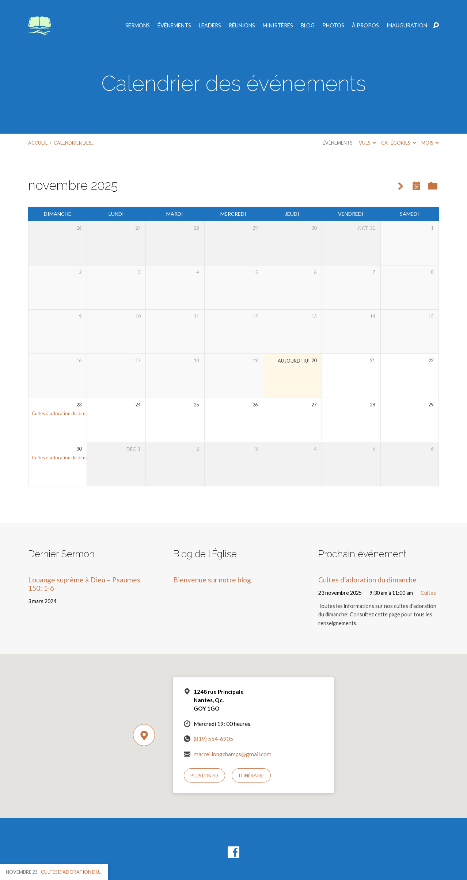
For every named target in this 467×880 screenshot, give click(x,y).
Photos (333, 25)
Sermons (137, 25)
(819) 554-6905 (213, 738)
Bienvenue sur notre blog (212, 579)
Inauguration (407, 25)
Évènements (337, 143)
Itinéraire (251, 775)
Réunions (242, 25)
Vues (367, 143)
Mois (430, 143)
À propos (365, 25)
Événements (174, 25)
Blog (308, 25)
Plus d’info (204, 775)
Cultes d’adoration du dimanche (65, 413)
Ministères (278, 25)
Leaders (210, 25)
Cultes (428, 593)
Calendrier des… (74, 143)
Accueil (38, 143)
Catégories (398, 143)
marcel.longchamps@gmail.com (233, 754)
